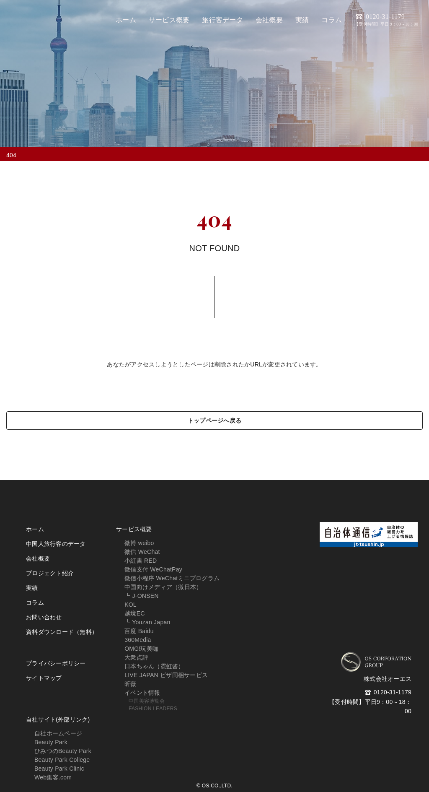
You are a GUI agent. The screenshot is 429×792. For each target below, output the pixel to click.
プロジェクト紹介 (50, 573)
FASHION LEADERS (153, 709)
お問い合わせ (44, 617)
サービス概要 (134, 529)
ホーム (35, 529)
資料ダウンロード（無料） (62, 631)
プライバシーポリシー (56, 663)
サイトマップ (44, 678)
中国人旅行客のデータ (56, 543)
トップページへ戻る (214, 420)
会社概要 (38, 558)
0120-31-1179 (386, 19)
